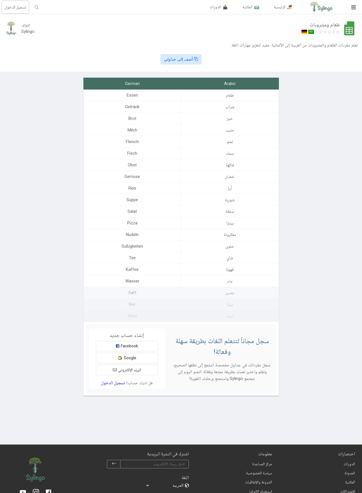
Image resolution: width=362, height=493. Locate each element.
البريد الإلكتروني (127, 369)
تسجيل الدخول (15, 7)
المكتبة (350, 482)
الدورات (349, 464)
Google (127, 358)
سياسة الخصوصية (259, 473)
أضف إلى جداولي (181, 59)
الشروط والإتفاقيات (258, 482)
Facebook (127, 346)
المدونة (349, 473)
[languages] (165, 485)
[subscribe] (114, 464)
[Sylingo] (321, 7)
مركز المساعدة (262, 464)
